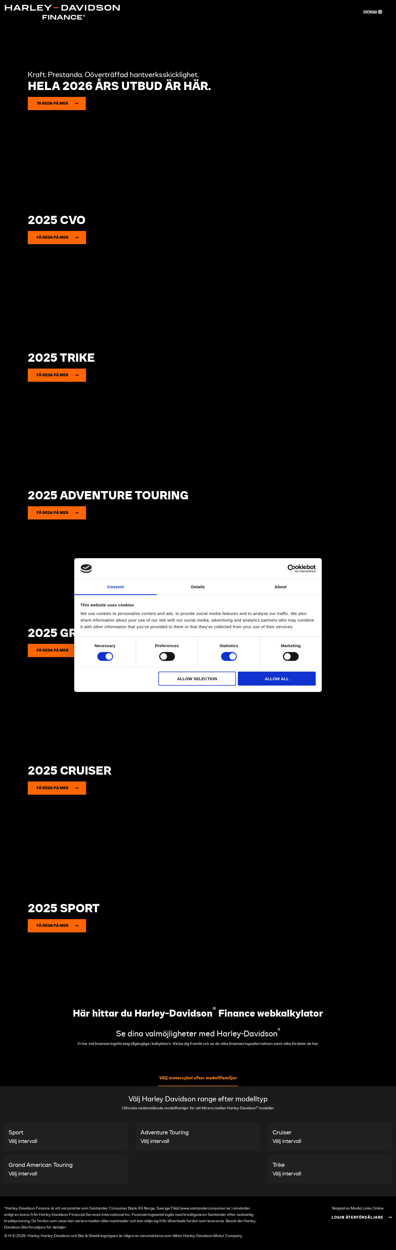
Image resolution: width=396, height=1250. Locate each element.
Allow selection (197, 678)
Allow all (277, 678)
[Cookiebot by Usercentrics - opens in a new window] (292, 569)
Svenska (372, 12)
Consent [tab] (115, 586)
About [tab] (280, 586)
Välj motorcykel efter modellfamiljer (198, 1078)
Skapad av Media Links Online (358, 1208)
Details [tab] (198, 586)
